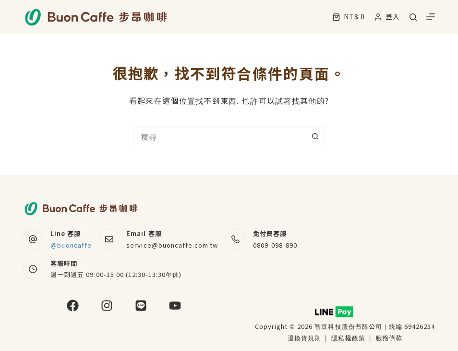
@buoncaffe (71, 245)
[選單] (430, 17)
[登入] (387, 17)
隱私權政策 (349, 337)
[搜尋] (413, 17)
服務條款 (388, 337)
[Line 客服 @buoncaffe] (33, 239)
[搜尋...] (219, 136)
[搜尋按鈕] (315, 136)
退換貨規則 (304, 337)
